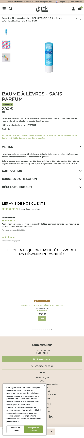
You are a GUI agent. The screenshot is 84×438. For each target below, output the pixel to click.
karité (4, 138)
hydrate (38, 135)
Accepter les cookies (33, 429)
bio (3, 135)
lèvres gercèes (38, 138)
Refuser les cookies (15, 429)
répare (24, 135)
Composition (42, 171)
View (42, 318)
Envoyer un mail (42, 359)
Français (61, 2)
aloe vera (16, 135)
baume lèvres (25, 138)
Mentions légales (42, 377)
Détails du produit (42, 187)
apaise (31, 135)
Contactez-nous (76, 2)
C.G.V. (42, 381)
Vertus (42, 147)
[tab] (42, 147)
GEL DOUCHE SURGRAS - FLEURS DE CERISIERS (42, 305)
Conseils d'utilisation (42, 179)
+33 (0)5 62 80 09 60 (42, 366)
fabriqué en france (69, 135)
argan (8, 135)
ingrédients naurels (51, 135)
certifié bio (13, 138)
